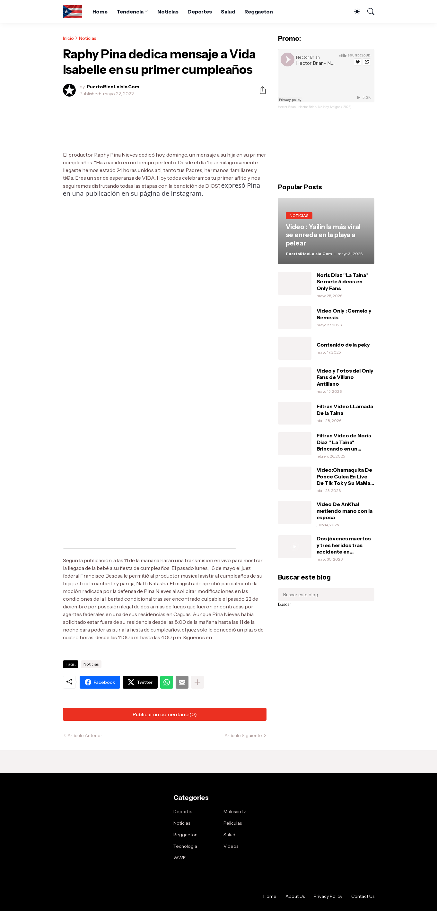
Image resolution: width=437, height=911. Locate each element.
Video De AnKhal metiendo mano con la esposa (344, 510)
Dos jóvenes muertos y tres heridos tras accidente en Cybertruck (344, 545)
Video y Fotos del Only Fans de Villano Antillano (345, 377)
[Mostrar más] (197, 822)
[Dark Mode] (353, 11)
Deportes (200, 11)
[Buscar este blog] (326, 594)
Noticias (167, 11)
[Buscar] (368, 11)
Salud (228, 11)
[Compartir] (260, 90)
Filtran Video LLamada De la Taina (345, 409)
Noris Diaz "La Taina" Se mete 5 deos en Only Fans (342, 281)
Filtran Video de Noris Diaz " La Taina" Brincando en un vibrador (344, 442)
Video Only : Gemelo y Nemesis (344, 313)
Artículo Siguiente (243, 876)
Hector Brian (287, 107)
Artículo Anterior (84, 876)
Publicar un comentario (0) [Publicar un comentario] (165, 854)
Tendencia (130, 11)
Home (100, 11)
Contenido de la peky (343, 344)
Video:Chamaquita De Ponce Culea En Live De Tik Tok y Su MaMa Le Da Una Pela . (344, 476)
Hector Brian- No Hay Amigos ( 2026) (324, 107)
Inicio (68, 38)
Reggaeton (258, 11)
